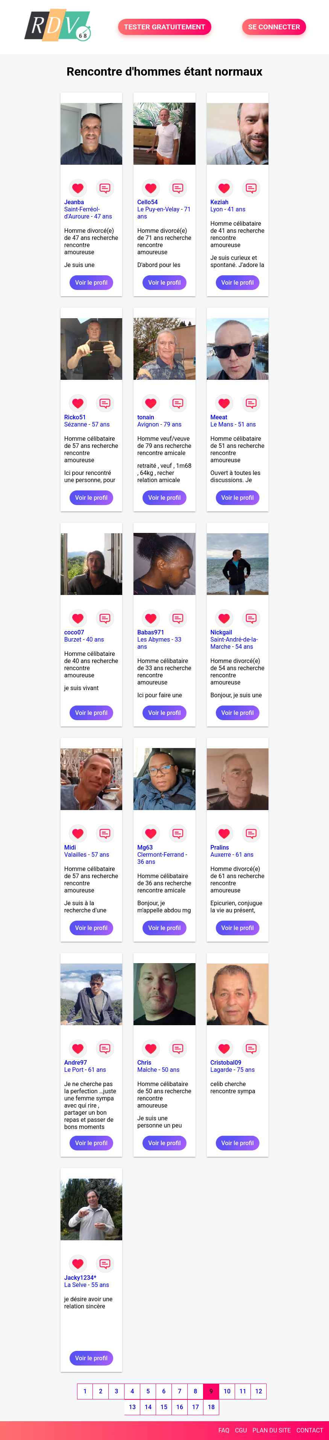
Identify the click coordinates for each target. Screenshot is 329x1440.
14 (148, 1407)
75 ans (246, 1069)
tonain (145, 417)
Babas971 (150, 632)
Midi (70, 847)
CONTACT (309, 1430)
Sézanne (75, 424)
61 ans (245, 854)
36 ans (146, 861)
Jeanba (74, 202)
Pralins (220, 847)
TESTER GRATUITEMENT (165, 27)
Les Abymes (153, 639)
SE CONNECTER (274, 27)
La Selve (75, 1284)
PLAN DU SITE (272, 1430)
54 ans (244, 646)
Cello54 (147, 202)
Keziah (220, 202)
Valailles (75, 854)
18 (211, 1407)
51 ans (247, 424)
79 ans (173, 424)
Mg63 (145, 847)
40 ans (95, 639)
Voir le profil (91, 282)
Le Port (73, 1069)
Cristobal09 (226, 1062)
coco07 (74, 632)
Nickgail (221, 632)
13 (132, 1407)
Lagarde (221, 1069)
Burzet (73, 639)
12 (258, 1391)
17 (195, 1407)
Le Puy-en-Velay (158, 209)
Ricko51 (75, 417)
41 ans (236, 209)
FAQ (223, 1430)
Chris (144, 1062)
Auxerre (221, 854)
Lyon (217, 209)
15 (164, 1407)
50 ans (171, 1069)
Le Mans (222, 424)
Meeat (219, 417)
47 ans (103, 216)
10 (227, 1391)
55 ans (100, 1284)
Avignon (148, 424)
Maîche (147, 1069)
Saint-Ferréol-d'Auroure (82, 213)
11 (243, 1391)
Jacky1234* (80, 1277)
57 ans (101, 424)
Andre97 (75, 1062)
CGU (241, 1430)
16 (179, 1407)
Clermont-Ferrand (160, 854)
